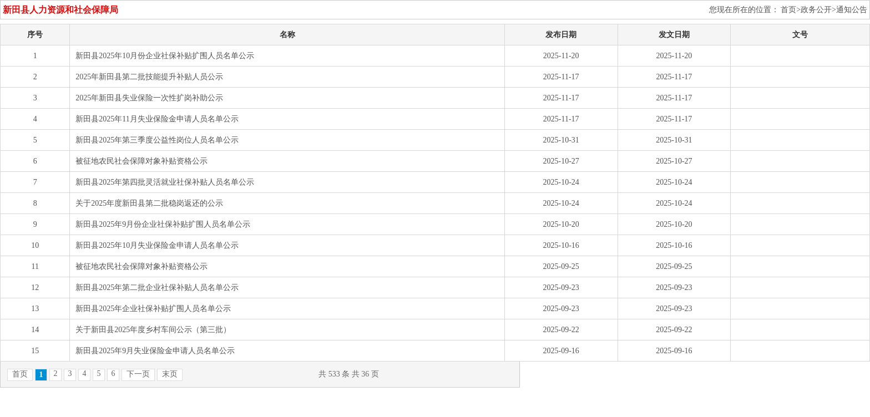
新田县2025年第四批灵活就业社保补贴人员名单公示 (164, 182)
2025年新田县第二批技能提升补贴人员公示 (149, 77)
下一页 (138, 374)
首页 (20, 374)
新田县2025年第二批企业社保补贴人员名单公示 (157, 287)
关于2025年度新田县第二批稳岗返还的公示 (149, 203)
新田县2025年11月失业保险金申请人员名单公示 (156, 119)
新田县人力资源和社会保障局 (60, 9)
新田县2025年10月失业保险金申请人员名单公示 (157, 245)
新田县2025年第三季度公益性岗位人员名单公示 (157, 140)
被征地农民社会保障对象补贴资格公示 (141, 161)
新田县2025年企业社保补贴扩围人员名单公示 (153, 308)
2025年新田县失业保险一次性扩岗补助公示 (149, 98)
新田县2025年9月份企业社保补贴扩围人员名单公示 (162, 224)
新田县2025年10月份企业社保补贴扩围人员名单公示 (164, 56)
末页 (170, 374)
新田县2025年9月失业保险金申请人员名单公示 (155, 351)
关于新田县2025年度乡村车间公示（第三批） (153, 330)
